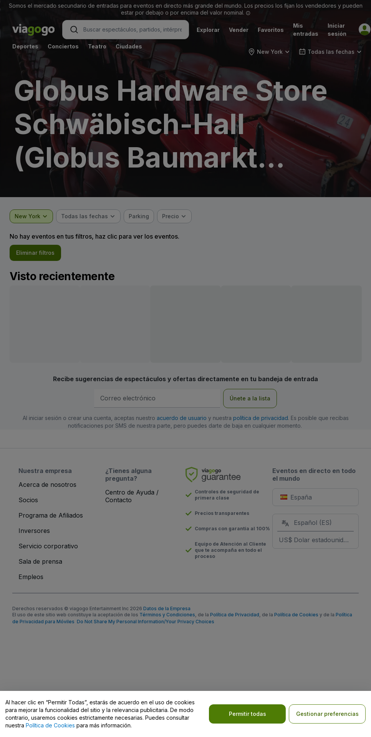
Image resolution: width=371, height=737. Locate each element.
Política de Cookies (50, 725)
